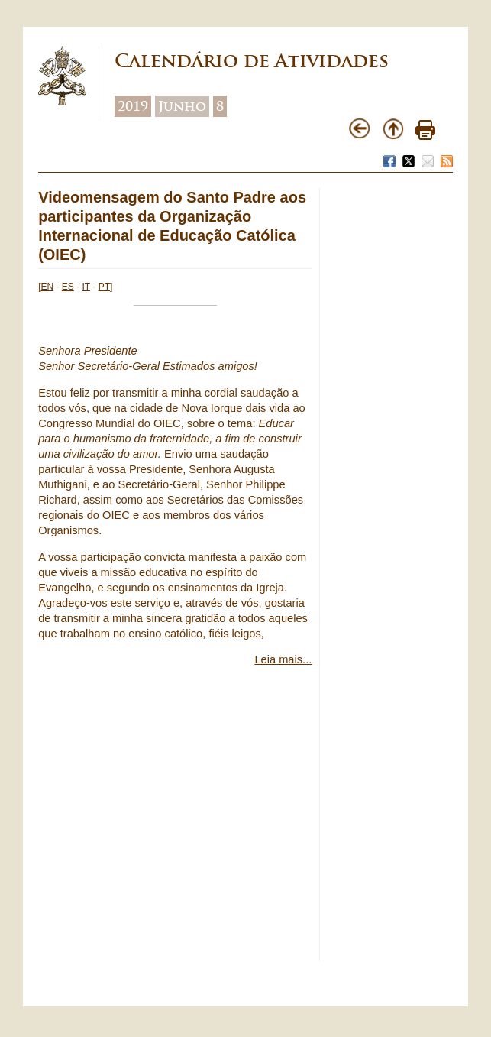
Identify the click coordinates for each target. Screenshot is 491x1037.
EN (47, 286)
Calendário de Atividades (252, 61)
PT (104, 286)
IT (86, 286)
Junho (182, 106)
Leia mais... (283, 659)
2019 (133, 106)
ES (68, 286)
